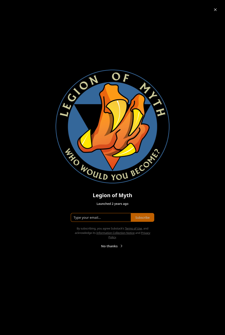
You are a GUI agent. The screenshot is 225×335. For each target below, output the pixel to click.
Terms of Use (133, 228)
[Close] (215, 9)
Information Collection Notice (115, 233)
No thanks (112, 246)
